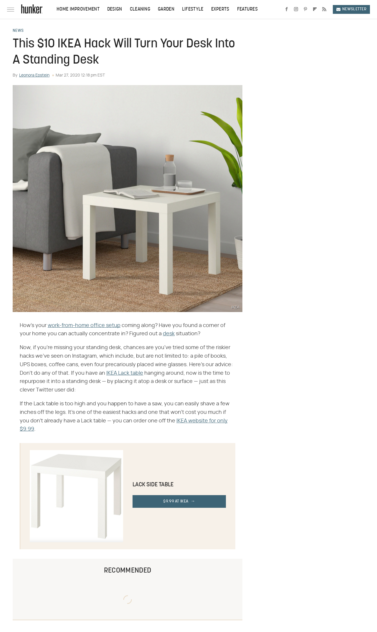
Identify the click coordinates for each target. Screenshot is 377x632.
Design (114, 9)
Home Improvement (78, 9)
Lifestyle (193, 9)
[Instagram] (296, 9)
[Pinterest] (305, 9)
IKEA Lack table (124, 373)
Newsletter (351, 9)
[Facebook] (286, 9)
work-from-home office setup (84, 325)
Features (247, 9)
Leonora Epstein (34, 75)
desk (169, 333)
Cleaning (140, 9)
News (18, 31)
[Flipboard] (315, 9)
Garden (166, 9)
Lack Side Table (153, 485)
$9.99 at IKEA (175, 501)
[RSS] (324, 9)
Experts (220, 9)
